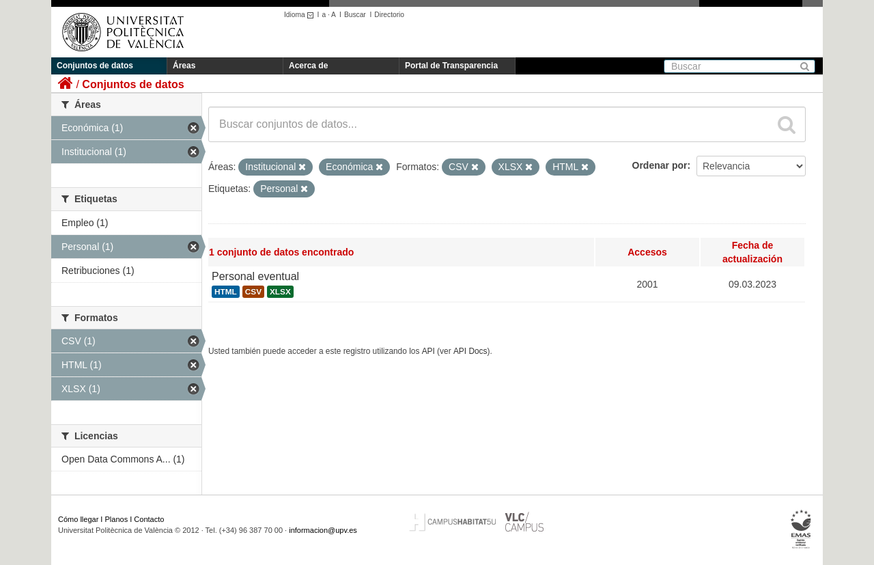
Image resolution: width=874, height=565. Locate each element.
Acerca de (308, 65)
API (428, 351)
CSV (253, 292)
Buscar (355, 14)
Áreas (184, 65)
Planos (116, 519)
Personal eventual (255, 276)
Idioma (301, 14)
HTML (225, 292)
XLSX (280, 292)
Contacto (149, 519)
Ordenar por (660, 165)
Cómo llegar (78, 519)
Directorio (389, 14)
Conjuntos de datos (95, 65)
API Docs (470, 351)
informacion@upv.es (323, 530)
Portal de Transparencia (451, 65)
